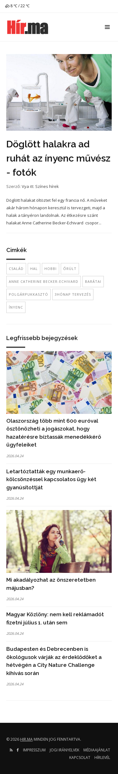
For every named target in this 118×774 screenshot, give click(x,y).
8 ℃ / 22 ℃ (17, 5)
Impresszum (34, 750)
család (16, 268)
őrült (69, 268)
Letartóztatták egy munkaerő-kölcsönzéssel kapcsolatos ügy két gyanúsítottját (51, 479)
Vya (25, 186)
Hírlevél (102, 757)
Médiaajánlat (96, 750)
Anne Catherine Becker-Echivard (43, 281)
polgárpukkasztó (28, 294)
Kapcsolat (79, 757)
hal (34, 268)
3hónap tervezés (73, 294)
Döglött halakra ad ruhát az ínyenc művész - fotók (58, 158)
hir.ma (26, 739)
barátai (93, 281)
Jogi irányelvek (64, 750)
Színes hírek (47, 186)
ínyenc (16, 307)
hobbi (50, 268)
